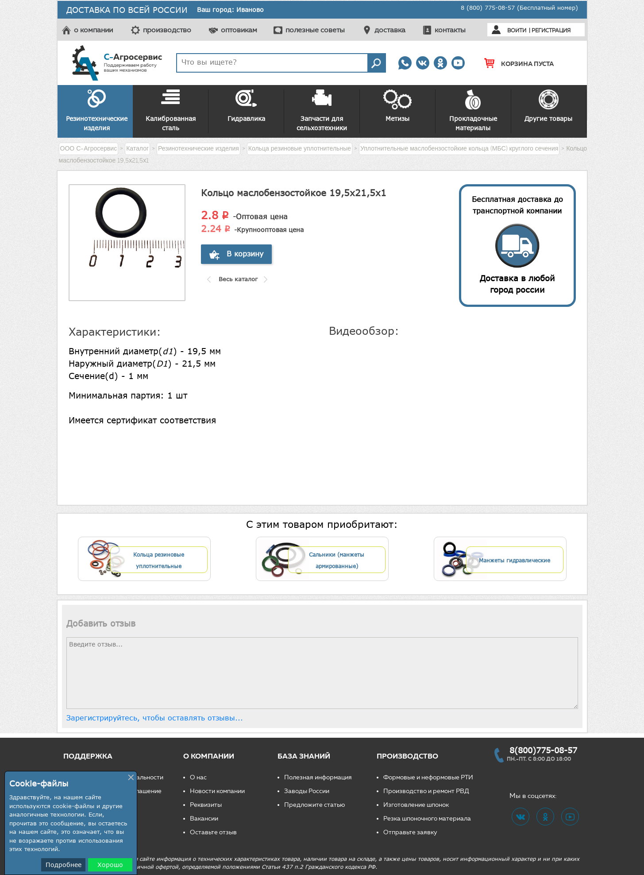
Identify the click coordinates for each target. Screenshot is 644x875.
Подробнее (63, 864)
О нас (198, 777)
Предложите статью (314, 805)
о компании (93, 30)
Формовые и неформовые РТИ (428, 777)
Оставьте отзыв (213, 832)
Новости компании (217, 791)
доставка (389, 30)
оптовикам (239, 30)
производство (167, 30)
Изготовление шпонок (416, 805)
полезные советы (315, 30)
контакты (450, 30)
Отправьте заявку (410, 832)
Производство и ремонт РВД (426, 791)
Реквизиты (206, 805)
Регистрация (551, 30)
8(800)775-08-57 (543, 750)
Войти (516, 30)
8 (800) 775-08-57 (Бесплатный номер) (519, 7)
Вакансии (204, 818)
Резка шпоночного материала (427, 818)
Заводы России (306, 791)
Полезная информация (318, 777)
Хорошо (110, 864)
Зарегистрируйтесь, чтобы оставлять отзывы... (154, 718)
